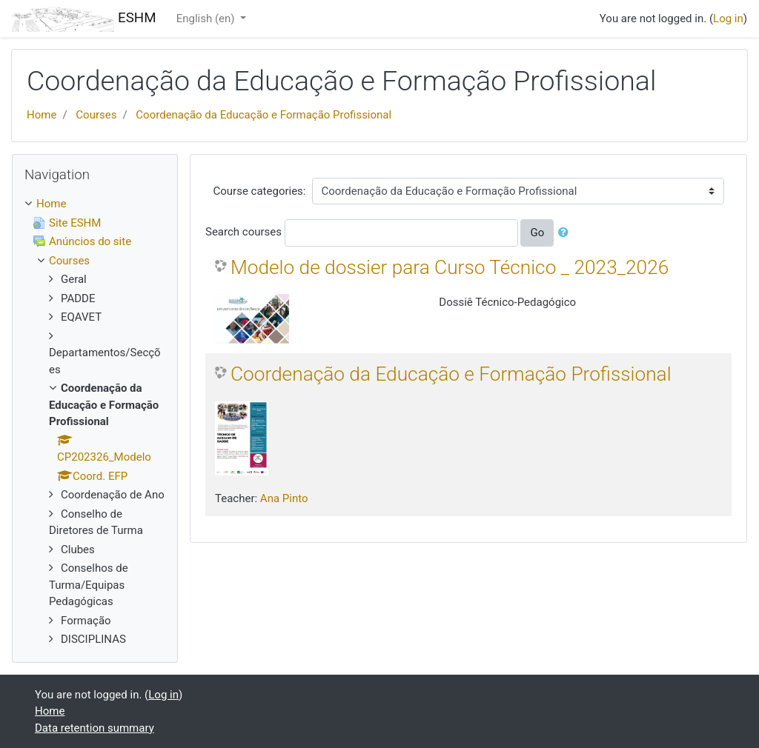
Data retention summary (94, 728)
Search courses (243, 231)
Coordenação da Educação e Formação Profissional (263, 114)
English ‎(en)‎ (207, 18)
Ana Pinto (284, 498)
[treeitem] (94, 204)
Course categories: (259, 191)
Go (537, 232)
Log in (728, 18)
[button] (566, 233)
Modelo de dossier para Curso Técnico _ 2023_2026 (450, 267)
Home (41, 114)
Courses (96, 114)
